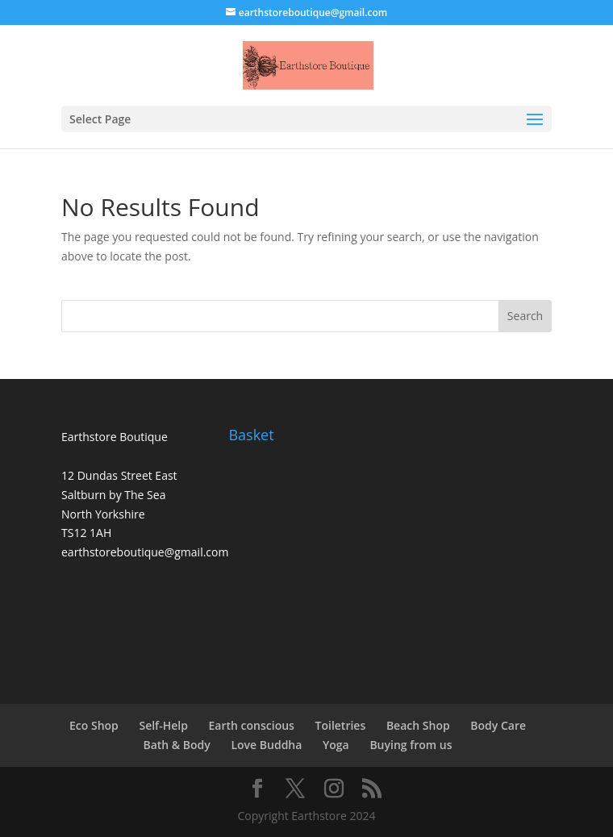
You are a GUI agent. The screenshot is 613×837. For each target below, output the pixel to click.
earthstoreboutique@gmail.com (144, 552)
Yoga (336, 744)
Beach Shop (418, 725)
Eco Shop (94, 725)
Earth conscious (251, 725)
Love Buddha (266, 744)
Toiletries (340, 725)
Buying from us (410, 744)
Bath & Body (176, 744)
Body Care (498, 725)
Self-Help (163, 725)
